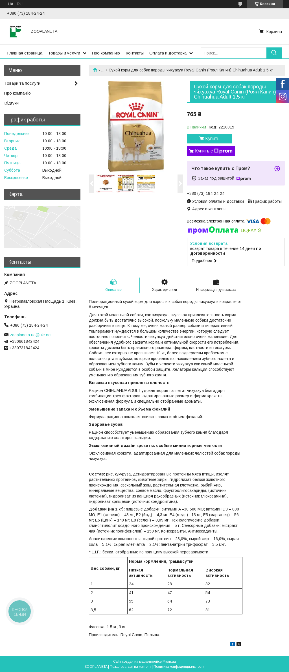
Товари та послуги (22, 83)
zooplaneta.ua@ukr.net (31, 335)
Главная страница (24, 53)
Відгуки (11, 103)
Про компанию (106, 53)
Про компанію (17, 93)
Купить (212, 138)
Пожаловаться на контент (130, 667)
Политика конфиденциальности (179, 667)
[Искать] (274, 52)
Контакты (135, 53)
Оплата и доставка (168, 53)
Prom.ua (169, 662)
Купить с (214, 151)
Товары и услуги (64, 53)
